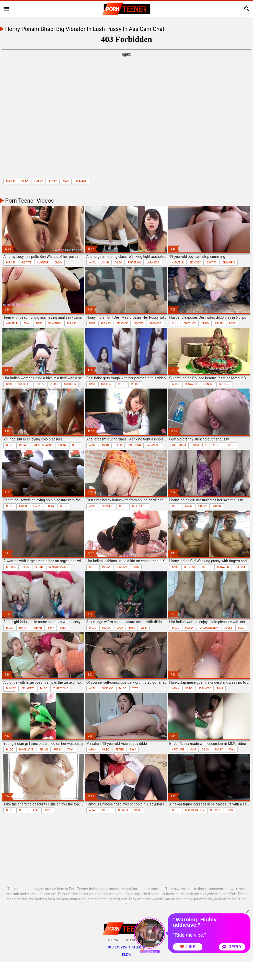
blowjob (155, 323)
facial (23, 506)
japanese (153, 262)
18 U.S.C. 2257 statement (126, 947)
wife (144, 627)
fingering (134, 262)
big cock (195, 262)
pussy (53, 181)
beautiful (54, 323)
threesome (60, 688)
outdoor (70, 384)
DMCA (126, 954)
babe (39, 323)
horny (38, 181)
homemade (26, 749)
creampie (229, 262)
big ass (11, 181)
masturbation (43, 445)
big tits (26, 262)
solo (75, 445)
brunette (28, 688)
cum (175, 323)
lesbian (122, 567)
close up (43, 262)
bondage (107, 688)
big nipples (199, 445)
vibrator (80, 181)
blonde (11, 688)
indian (219, 323)
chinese (208, 384)
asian (105, 262)
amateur (178, 262)
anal (92, 262)
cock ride (24, 384)
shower (215, 810)
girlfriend (139, 506)
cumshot (189, 323)
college (106, 384)
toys (66, 181)
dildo (25, 181)
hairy (37, 506)
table (35, 810)
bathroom (179, 445)
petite (120, 749)
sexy (51, 627)
